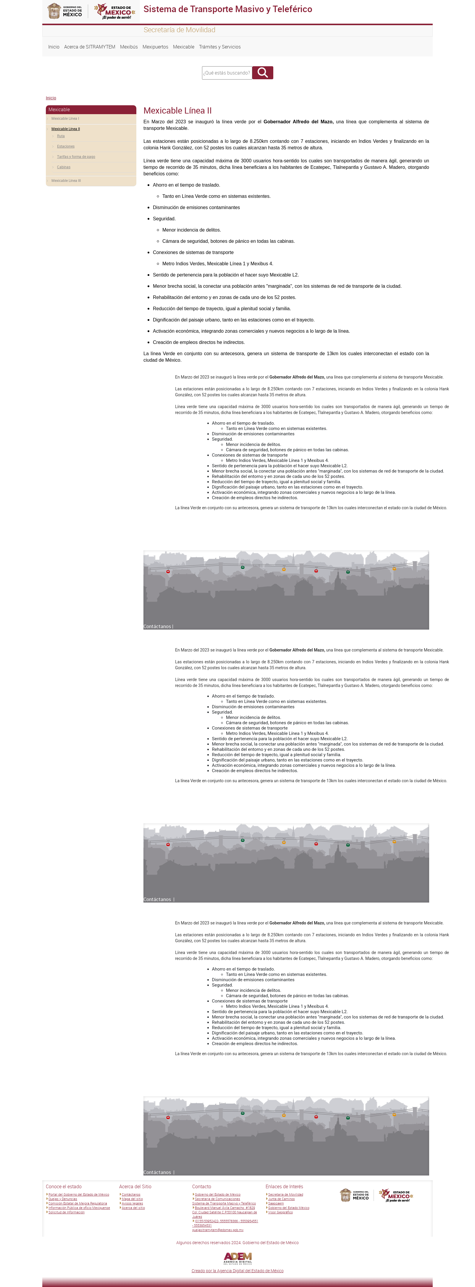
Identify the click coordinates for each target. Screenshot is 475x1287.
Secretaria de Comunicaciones (217, 1199)
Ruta (61, 135)
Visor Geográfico (280, 1212)
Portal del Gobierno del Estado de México (79, 1194)
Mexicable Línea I (65, 118)
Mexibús (129, 46)
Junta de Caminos (281, 1199)
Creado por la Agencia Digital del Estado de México (238, 1270)
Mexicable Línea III (66, 180)
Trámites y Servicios (220, 46)
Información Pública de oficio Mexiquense (79, 1207)
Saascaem (276, 1203)
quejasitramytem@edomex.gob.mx (217, 1230)
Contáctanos (131, 1194)
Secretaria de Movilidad (285, 1194)
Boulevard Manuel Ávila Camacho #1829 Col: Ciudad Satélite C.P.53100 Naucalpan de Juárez (224, 1212)
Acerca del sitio (133, 1207)
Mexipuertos (155, 46)
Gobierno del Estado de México (217, 1194)
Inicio (53, 46)
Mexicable (183, 46)
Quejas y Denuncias (63, 1199)
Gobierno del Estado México (288, 1207)
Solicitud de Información (67, 1212)
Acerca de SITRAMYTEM (89, 46)
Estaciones (66, 146)
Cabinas (63, 166)
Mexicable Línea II (65, 128)
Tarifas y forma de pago (76, 156)
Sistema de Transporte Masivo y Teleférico (224, 1203)
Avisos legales (132, 1203)
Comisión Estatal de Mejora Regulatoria (78, 1203)
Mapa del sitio (132, 1199)
